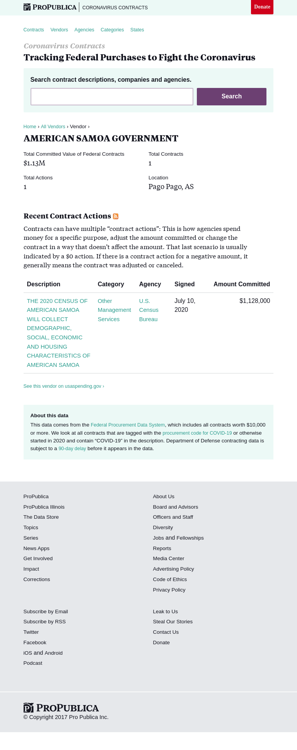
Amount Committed (239, 285)
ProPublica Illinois (46, 526)
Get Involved (39, 578)
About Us (164, 516)
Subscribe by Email (48, 631)
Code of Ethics (171, 599)
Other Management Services (114, 311)
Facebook (36, 662)
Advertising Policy (175, 589)
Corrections (38, 599)
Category (112, 285)
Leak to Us (166, 631)
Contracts (35, 31)
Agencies (90, 31)
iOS (28, 672)
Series (31, 557)
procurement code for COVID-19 (220, 453)
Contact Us (167, 652)
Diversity (164, 547)
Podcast (34, 683)
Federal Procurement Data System (131, 445)
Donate (261, 7)
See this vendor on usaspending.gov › (67, 406)
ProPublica (37, 516)
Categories (119, 31)
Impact (32, 589)
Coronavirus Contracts (120, 8)
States (147, 31)
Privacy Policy (170, 609)
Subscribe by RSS (47, 641)
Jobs (159, 557)
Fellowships (192, 557)
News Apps (38, 568)
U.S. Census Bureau (150, 311)
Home (31, 128)
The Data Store (43, 537)
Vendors (62, 31)
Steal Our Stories (174, 641)
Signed (188, 285)
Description (47, 285)
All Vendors (55, 128)
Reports (163, 568)
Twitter (32, 652)
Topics (31, 547)
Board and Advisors (177, 526)
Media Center (170, 578)
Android (55, 672)
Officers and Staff (174, 537)
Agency (153, 285)
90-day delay (117, 468)
